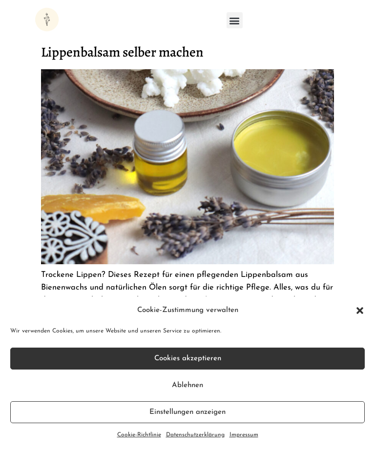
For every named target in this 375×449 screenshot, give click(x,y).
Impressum (243, 435)
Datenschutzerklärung (195, 435)
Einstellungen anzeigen (187, 412)
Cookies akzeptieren (187, 358)
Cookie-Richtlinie (139, 435)
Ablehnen (187, 385)
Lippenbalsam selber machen (122, 52)
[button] (360, 310)
